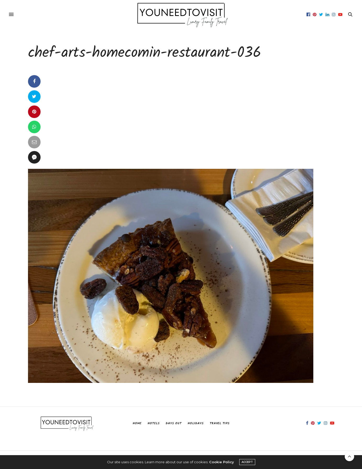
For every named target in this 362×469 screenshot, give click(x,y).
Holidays (195, 423)
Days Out (173, 423)
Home (137, 423)
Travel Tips (219, 423)
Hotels (153, 423)
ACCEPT (247, 462)
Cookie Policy (221, 462)
